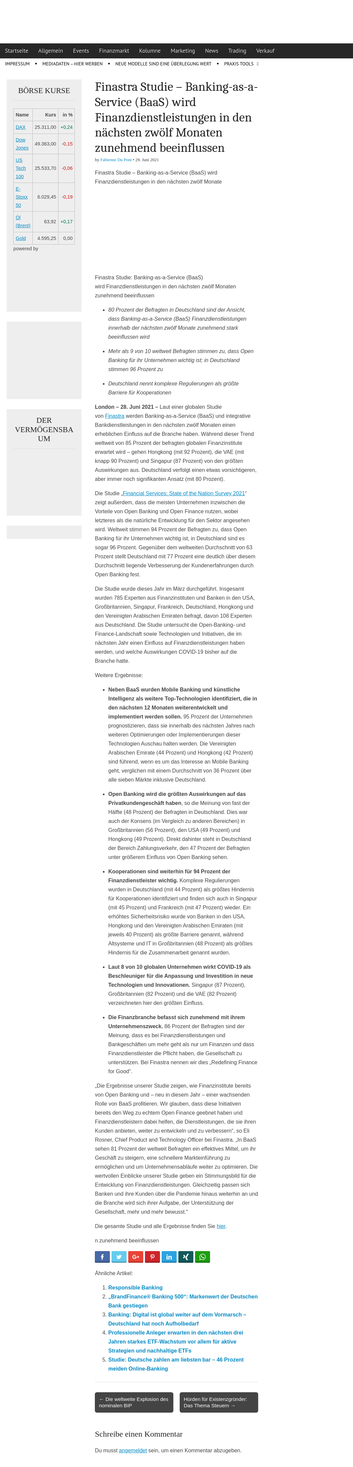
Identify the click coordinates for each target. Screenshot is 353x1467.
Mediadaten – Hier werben (72, 64)
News (211, 50)
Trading (237, 50)
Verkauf (265, 50)
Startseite (16, 50)
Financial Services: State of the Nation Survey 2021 (184, 493)
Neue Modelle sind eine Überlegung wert (163, 64)
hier (221, 1226)
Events (81, 50)
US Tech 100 (21, 168)
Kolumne (150, 50)
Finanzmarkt (114, 50)
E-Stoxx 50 (22, 197)
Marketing (183, 50)
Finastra (115, 416)
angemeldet (133, 1450)
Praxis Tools (238, 64)
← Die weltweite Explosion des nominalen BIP (133, 1402)
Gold (21, 238)
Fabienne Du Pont (116, 159)
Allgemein (50, 50)
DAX (21, 127)
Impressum (17, 64)
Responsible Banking (135, 1287)
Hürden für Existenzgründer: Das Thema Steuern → (215, 1402)
